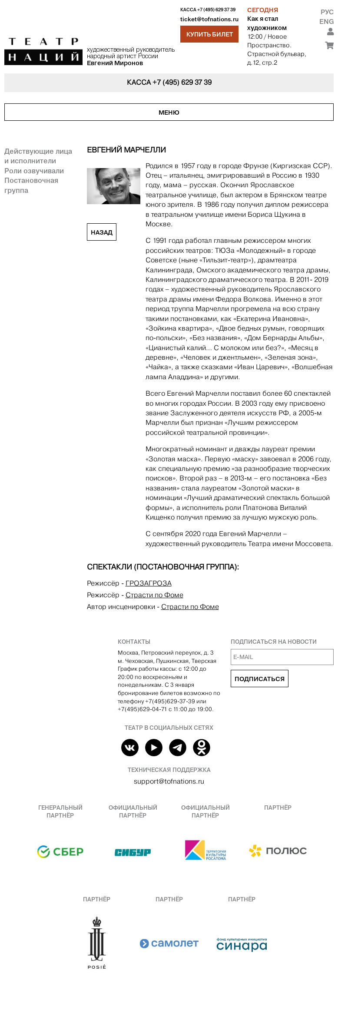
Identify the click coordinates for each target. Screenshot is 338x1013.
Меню (169, 112)
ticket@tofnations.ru (209, 19)
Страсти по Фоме (154, 595)
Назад (102, 232)
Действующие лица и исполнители (38, 156)
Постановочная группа (31, 185)
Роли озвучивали (34, 170)
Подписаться (260, 679)
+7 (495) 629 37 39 (216, 10)
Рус (327, 12)
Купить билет (209, 34)
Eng (326, 21)
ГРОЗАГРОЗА (149, 583)
